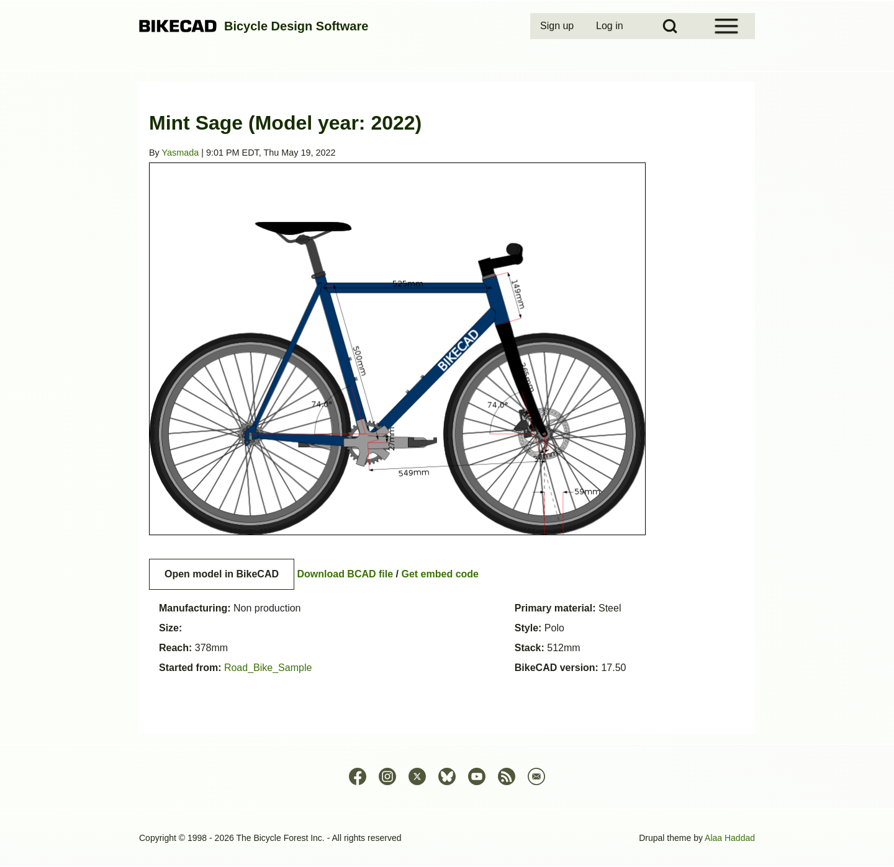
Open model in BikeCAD (222, 574)
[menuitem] (558, 26)
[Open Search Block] (670, 26)
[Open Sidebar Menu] (726, 26)
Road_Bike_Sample (268, 667)
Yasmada (180, 153)
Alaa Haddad (730, 838)
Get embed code (440, 574)
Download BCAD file (345, 574)
